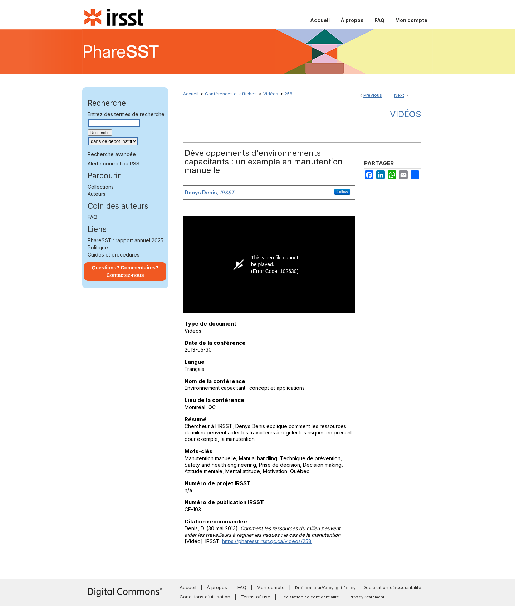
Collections (101, 187)
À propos (217, 587)
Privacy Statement (366, 597)
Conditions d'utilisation (205, 597)
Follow (342, 191)
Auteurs (97, 194)
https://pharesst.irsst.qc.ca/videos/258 (267, 541)
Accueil (190, 93)
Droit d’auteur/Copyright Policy (325, 587)
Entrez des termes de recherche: (127, 114)
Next (399, 95)
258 (289, 93)
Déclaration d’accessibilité (392, 587)
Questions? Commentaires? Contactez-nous (125, 271)
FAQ (92, 217)
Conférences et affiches (231, 93)
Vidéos (270, 93)
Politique (98, 247)
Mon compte (271, 587)
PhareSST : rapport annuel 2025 (125, 240)
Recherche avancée (112, 154)
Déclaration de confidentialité (310, 597)
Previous (372, 95)
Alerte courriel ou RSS (113, 163)
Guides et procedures (113, 255)
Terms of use (255, 597)
